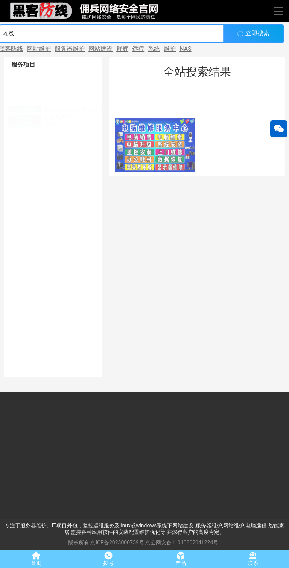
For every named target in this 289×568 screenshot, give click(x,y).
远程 (124, 48)
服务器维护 (56, 48)
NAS (172, 48)
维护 (156, 48)
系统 (140, 48)
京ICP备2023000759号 (117, 542)
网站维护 (25, 48)
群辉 (108, 48)
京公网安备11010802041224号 (181, 542)
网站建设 (87, 48)
